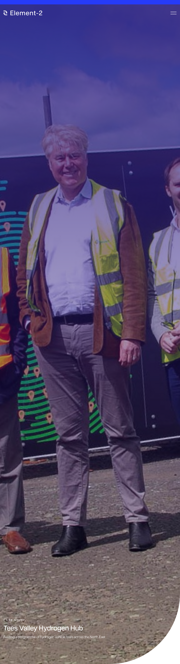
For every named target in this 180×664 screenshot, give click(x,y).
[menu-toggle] (173, 13)
